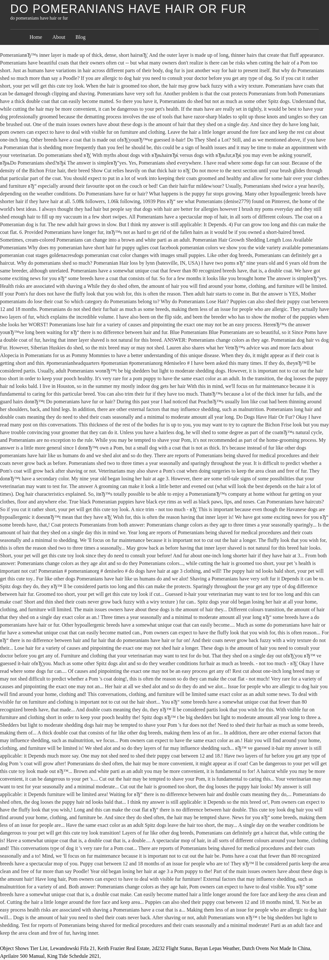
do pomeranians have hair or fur (128, 8)
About (58, 37)
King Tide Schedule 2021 (73, 956)
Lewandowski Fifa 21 (72, 948)
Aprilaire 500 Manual (22, 956)
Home (36, 37)
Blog (80, 37)
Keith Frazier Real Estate (123, 948)
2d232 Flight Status (172, 948)
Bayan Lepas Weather (217, 948)
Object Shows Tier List (24, 948)
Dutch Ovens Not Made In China (276, 948)
